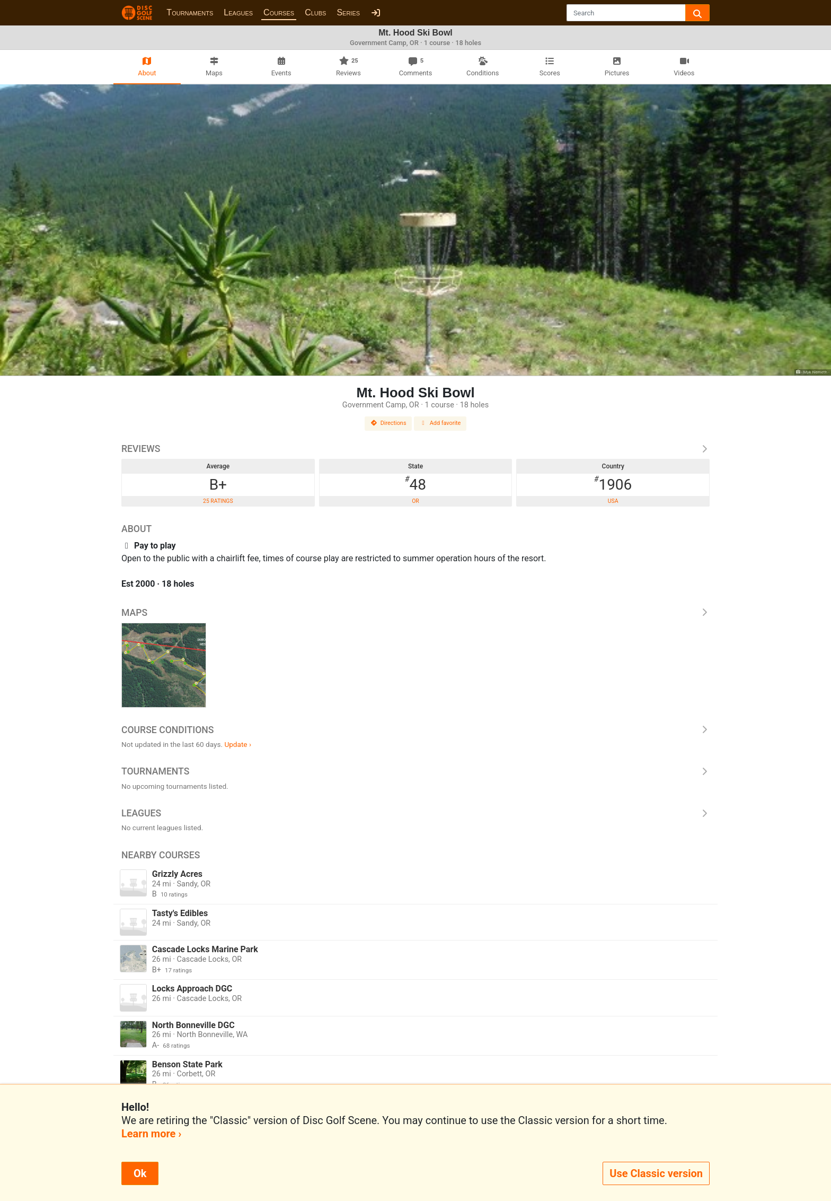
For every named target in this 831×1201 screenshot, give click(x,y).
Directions (388, 423)
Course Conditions (415, 730)
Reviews (415, 448)
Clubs (315, 12)
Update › (237, 744)
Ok (140, 1173)
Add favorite (440, 423)
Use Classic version (656, 1173)
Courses (278, 12)
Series (348, 12)
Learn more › (151, 1133)
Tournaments (189, 12)
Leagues (238, 12)
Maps (415, 612)
